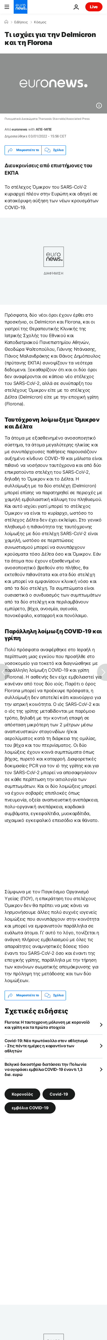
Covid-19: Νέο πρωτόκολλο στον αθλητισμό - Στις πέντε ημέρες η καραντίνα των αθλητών (46, 1045)
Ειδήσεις (21, 22)
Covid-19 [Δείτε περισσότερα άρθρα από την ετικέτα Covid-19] (59, 1093)
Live (94, 6)
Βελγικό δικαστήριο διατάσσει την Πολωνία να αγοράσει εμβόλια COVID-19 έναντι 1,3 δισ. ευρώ (45, 1069)
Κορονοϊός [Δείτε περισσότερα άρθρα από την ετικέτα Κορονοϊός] (22, 1093)
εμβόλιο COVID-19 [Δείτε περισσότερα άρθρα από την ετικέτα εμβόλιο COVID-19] (30, 1107)
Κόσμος (40, 22)
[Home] (6, 22)
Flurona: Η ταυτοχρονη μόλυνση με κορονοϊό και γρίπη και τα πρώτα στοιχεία (47, 1025)
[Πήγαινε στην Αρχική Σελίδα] (20, 7)
